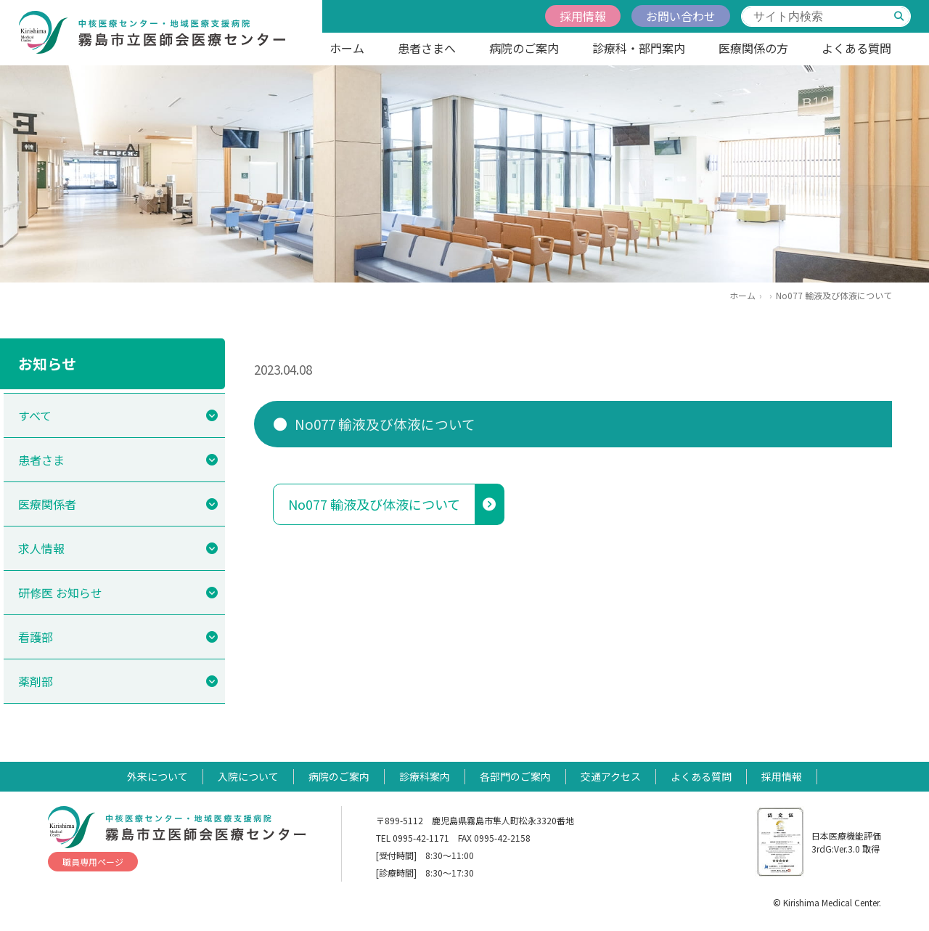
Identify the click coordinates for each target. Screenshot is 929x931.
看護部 (35, 637)
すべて (35, 415)
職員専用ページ (92, 861)
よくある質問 (856, 48)
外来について (157, 776)
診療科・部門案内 (638, 48)
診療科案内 (424, 776)
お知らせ (47, 363)
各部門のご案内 (515, 776)
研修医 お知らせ (60, 592)
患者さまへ (427, 48)
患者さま (41, 459)
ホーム (347, 48)
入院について (248, 776)
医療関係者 (47, 504)
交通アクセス (611, 776)
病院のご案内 (524, 48)
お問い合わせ (681, 16)
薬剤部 (35, 681)
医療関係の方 (753, 48)
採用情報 (583, 16)
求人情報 (41, 548)
